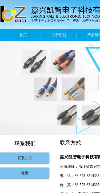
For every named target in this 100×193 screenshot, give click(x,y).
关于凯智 (58, 35)
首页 (23, 35)
